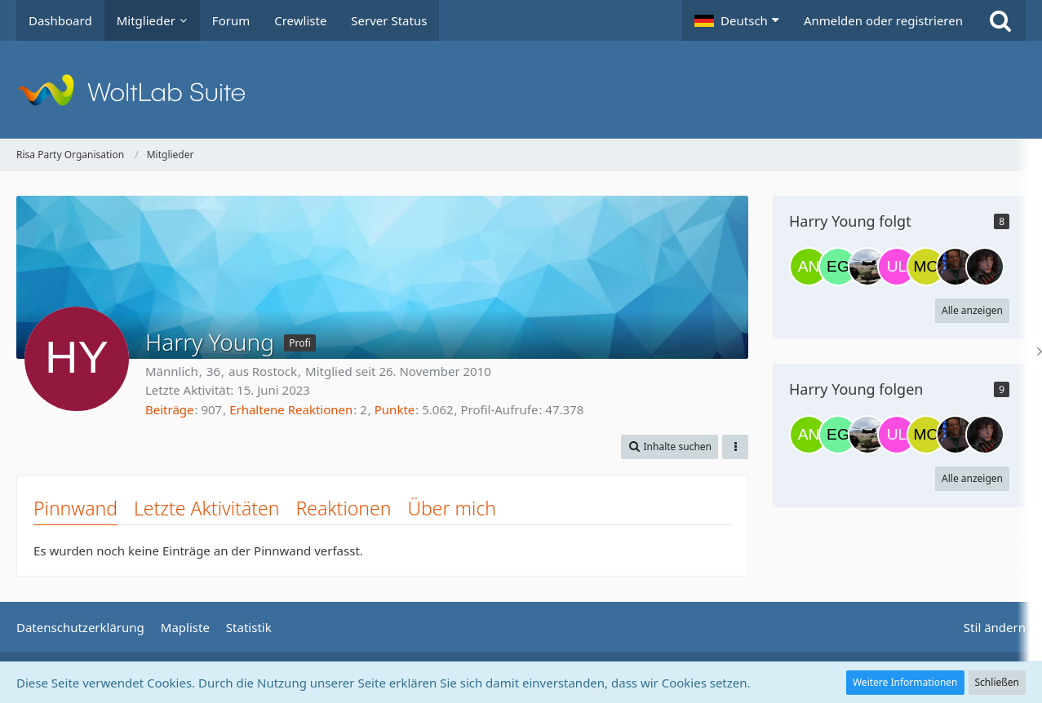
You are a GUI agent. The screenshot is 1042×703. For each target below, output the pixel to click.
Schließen (997, 682)
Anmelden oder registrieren (883, 20)
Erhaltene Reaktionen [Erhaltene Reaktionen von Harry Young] (291, 409)
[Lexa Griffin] (984, 266)
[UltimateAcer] (896, 266)
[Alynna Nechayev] (808, 266)
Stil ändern (995, 627)
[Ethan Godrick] (838, 266)
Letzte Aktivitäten (206, 508)
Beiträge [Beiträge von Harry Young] (169, 409)
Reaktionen (343, 508)
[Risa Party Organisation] (521, 89)
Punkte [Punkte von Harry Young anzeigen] (395, 409)
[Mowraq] (926, 266)
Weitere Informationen (905, 682)
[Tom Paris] (867, 266)
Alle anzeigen (972, 310)
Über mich (451, 508)
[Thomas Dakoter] (955, 266)
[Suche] (1000, 20)
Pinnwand (75, 508)
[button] (736, 20)
